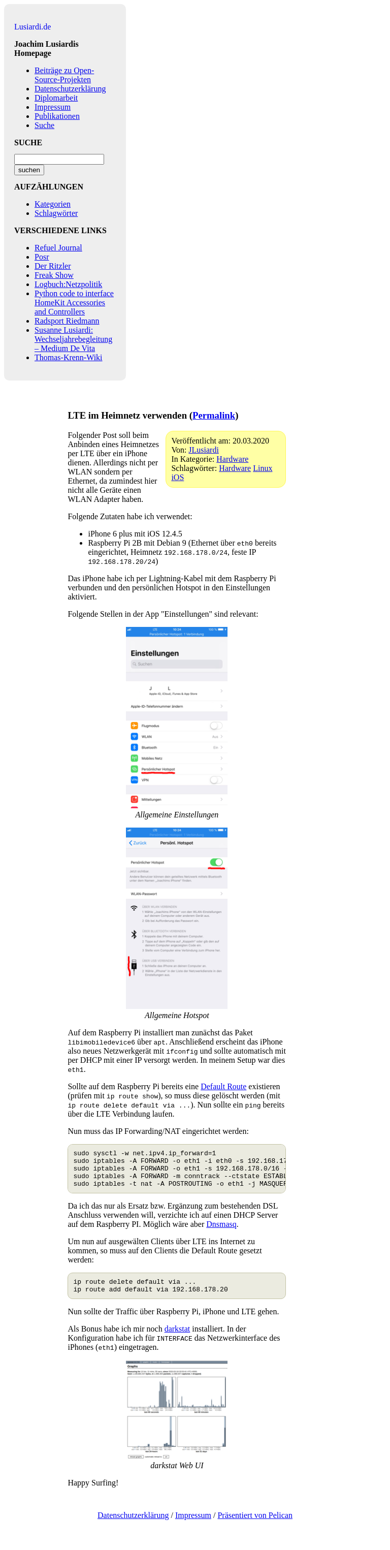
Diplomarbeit (56, 97)
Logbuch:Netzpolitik (68, 284)
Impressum (53, 107)
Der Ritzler (53, 266)
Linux (262, 468)
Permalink (213, 415)
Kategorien (53, 204)
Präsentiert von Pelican (254, 1526)
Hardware (232, 459)
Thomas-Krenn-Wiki (69, 357)
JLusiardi (203, 450)
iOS (177, 477)
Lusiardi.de (32, 26)
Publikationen (57, 116)
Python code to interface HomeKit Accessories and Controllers (74, 302)
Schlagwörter (56, 213)
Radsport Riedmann (67, 321)
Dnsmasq (221, 1231)
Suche (44, 125)
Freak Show (54, 275)
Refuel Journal (58, 247)
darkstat (177, 1339)
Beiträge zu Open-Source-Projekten (64, 75)
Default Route (223, 1086)
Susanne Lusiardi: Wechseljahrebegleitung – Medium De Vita (73, 339)
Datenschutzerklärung (70, 88)
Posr (42, 256)
